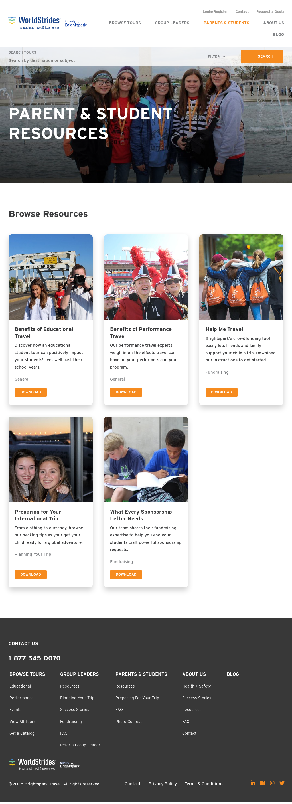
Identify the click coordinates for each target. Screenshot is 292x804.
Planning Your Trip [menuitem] (77, 700)
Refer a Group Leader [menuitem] (80, 747)
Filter (213, 56)
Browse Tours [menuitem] (124, 23)
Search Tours (22, 52)
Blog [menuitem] (277, 34)
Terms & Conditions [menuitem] (204, 785)
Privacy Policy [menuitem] (163, 785)
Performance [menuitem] (21, 700)
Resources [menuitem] (70, 688)
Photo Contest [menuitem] (128, 723)
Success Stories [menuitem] (74, 711)
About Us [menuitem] (273, 23)
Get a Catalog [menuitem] (22, 735)
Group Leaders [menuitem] (171, 23)
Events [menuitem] (15, 711)
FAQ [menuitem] (64, 735)
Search (265, 56)
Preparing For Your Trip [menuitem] (137, 700)
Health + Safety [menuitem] (196, 688)
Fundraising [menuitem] (71, 723)
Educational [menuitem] (20, 688)
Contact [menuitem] (241, 11)
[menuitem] (253, 785)
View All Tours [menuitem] (22, 723)
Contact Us (23, 645)
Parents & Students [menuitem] (226, 23)
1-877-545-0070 (35, 660)
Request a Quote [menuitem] (270, 11)
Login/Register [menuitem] (214, 11)
